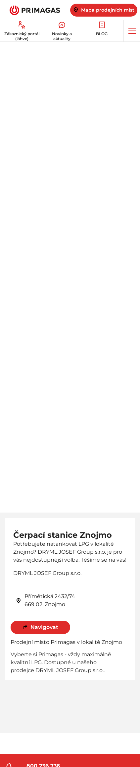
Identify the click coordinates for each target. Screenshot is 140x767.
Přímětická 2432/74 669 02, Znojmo (45, 600)
